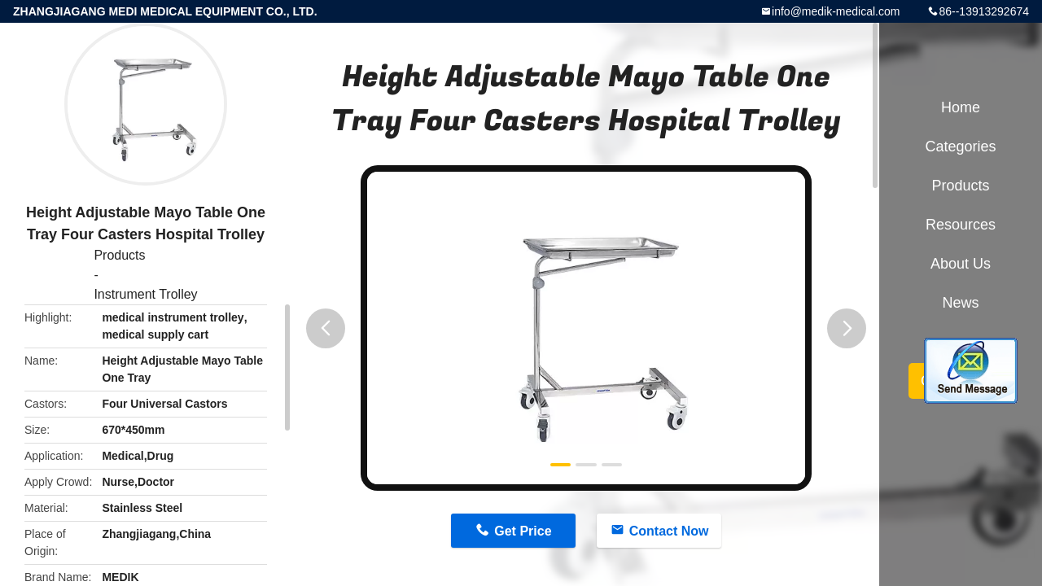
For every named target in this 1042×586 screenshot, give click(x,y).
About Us (960, 264)
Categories (960, 146)
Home (960, 107)
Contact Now (669, 531)
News (960, 303)
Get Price (522, 531)
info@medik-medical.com (836, 11)
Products (119, 255)
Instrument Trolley (145, 294)
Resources (961, 224)
